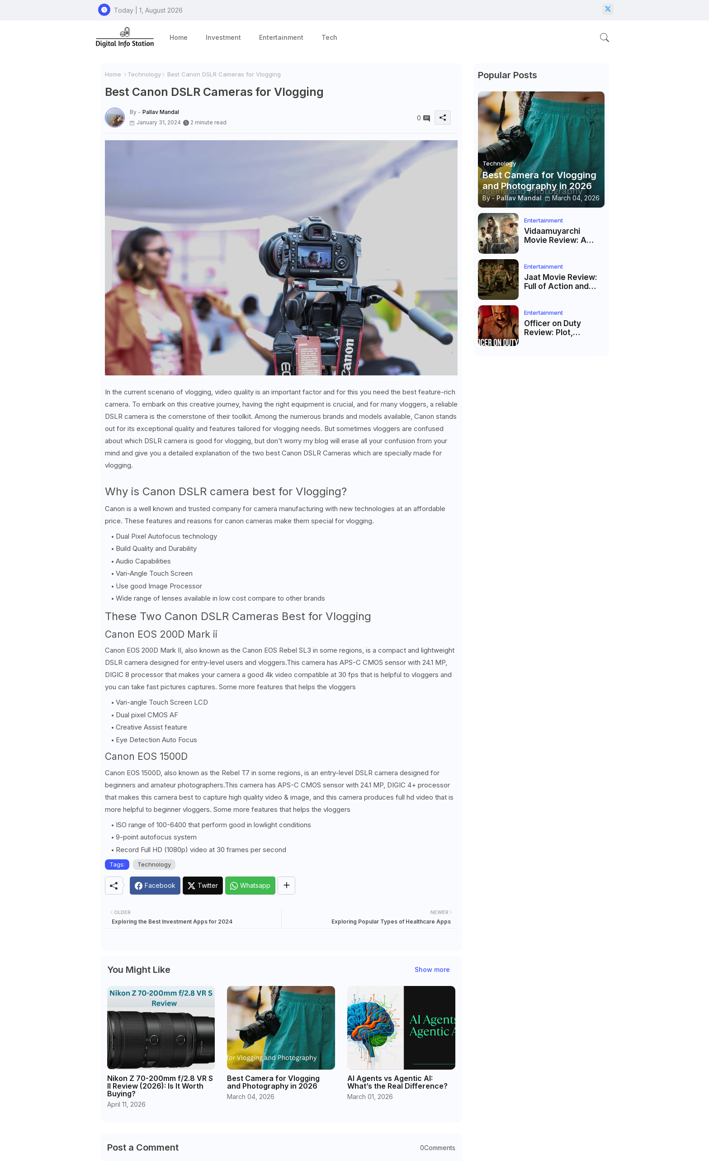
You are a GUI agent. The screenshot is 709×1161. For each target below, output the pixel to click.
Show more (432, 969)
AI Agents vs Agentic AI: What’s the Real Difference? (397, 1082)
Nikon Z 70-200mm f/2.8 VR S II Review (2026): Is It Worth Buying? (160, 1086)
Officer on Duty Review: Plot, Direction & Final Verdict (554, 328)
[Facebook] (155, 886)
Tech (329, 37)
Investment (223, 37)
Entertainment (281, 37)
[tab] (179, 37)
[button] (605, 37)
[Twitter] (203, 886)
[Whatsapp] (250, 886)
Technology (144, 74)
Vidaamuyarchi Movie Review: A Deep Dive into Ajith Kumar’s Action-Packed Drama (561, 236)
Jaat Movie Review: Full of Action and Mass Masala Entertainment (560, 282)
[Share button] (286, 886)
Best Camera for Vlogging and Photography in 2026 (273, 1082)
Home (179, 37)
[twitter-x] (608, 9)
